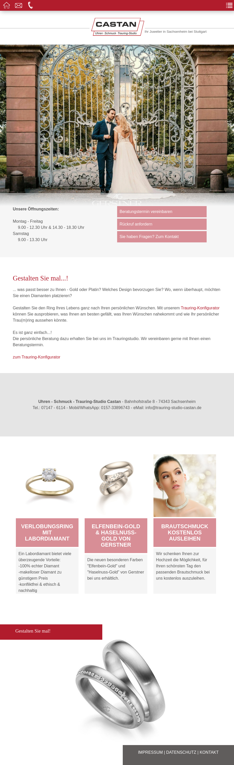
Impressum (150, 752)
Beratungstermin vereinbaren (146, 211)
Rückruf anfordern (136, 224)
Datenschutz (181, 752)
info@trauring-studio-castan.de (174, 408)
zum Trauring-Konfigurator (36, 357)
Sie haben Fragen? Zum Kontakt (149, 236)
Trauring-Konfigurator (200, 308)
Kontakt (209, 752)
